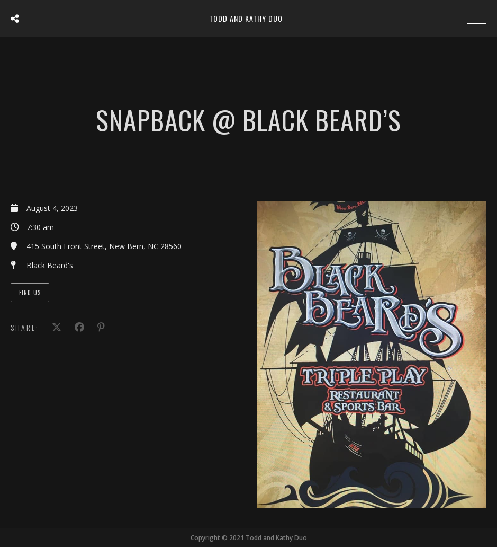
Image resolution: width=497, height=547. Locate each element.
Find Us (30, 292)
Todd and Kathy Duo (246, 18)
